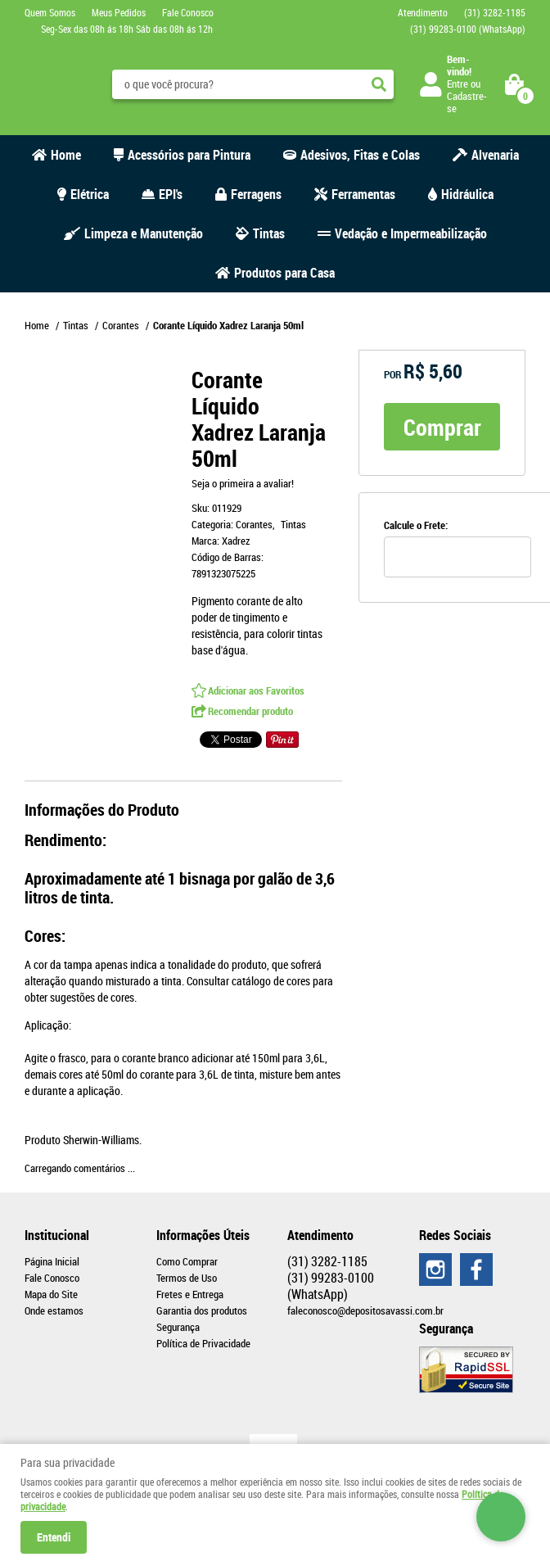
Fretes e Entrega (189, 1294)
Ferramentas (363, 194)
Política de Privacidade (203, 1343)
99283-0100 (467, 28)
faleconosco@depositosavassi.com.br (365, 1310)
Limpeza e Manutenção (143, 233)
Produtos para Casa (284, 273)
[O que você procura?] (379, 84)
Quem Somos (50, 12)
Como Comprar (187, 1261)
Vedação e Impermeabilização (411, 233)
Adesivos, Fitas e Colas (360, 155)
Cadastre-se (467, 101)
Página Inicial (52, 1261)
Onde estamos (54, 1310)
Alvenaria (495, 155)
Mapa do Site (51, 1294)
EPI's (171, 194)
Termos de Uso (186, 1277)
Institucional (57, 1235)
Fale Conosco (188, 12)
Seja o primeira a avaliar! (243, 483)
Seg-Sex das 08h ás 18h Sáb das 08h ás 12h (127, 28)
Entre (457, 83)
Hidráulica (467, 194)
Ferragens (256, 194)
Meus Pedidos (119, 12)
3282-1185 (494, 12)
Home (66, 155)
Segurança (178, 1326)
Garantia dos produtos (201, 1310)
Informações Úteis (203, 1235)
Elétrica (89, 194)
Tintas (269, 233)
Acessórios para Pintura (189, 155)
